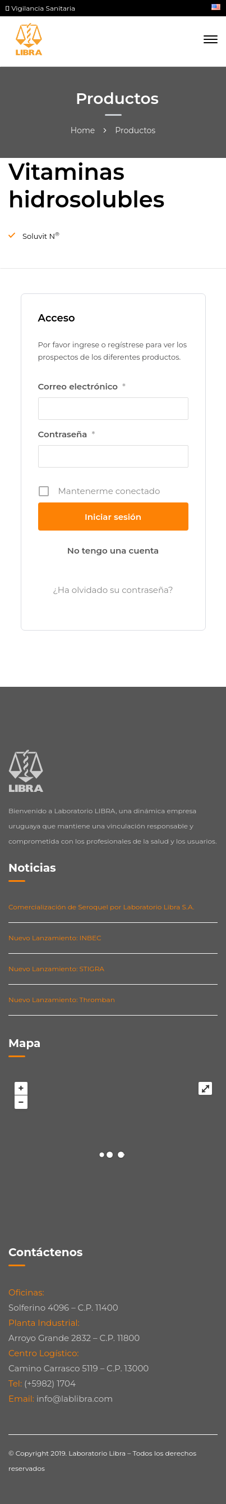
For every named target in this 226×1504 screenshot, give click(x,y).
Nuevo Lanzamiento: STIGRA (56, 968)
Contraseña (66, 434)
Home (83, 130)
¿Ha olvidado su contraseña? (113, 590)
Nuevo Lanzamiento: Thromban (61, 999)
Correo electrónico (82, 386)
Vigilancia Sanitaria (40, 8)
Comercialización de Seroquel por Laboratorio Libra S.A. (101, 907)
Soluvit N (40, 236)
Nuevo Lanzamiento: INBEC (55, 938)
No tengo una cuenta (113, 550)
